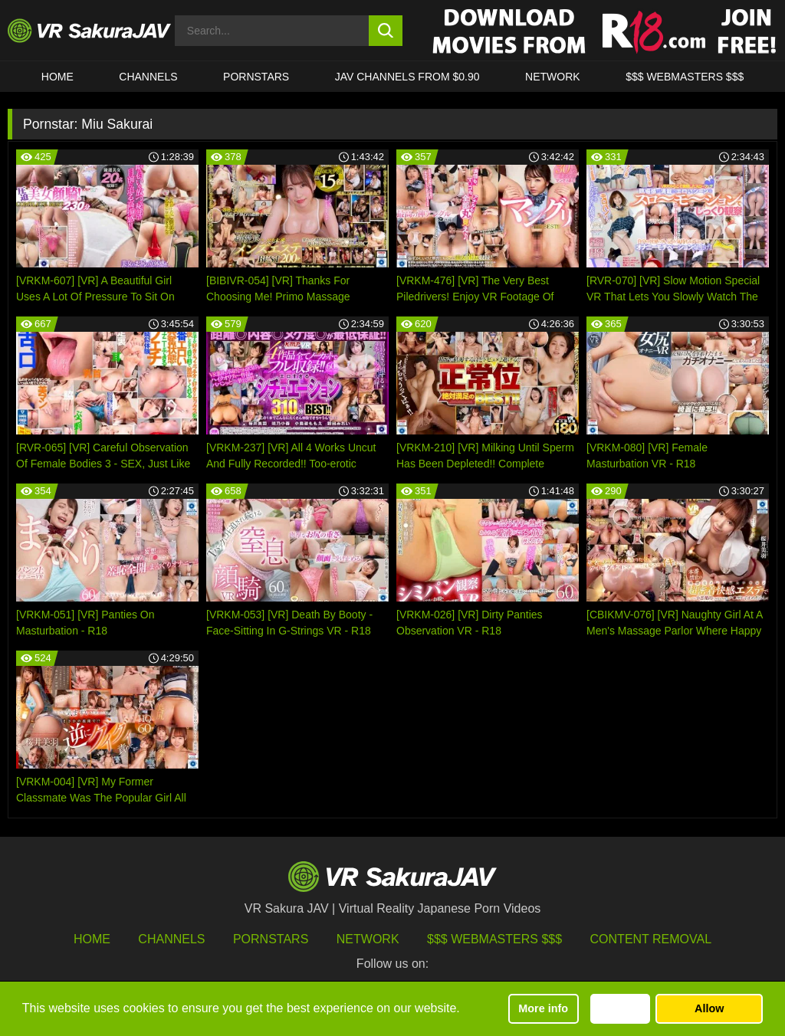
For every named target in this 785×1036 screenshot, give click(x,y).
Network (552, 76)
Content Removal (651, 939)
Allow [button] (709, 1008)
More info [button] (543, 1008)
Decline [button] (619, 1008)
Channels (148, 76)
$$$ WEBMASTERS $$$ (685, 76)
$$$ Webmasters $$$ (494, 939)
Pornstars (256, 76)
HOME (57, 76)
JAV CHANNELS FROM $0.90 (407, 76)
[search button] (386, 30)
